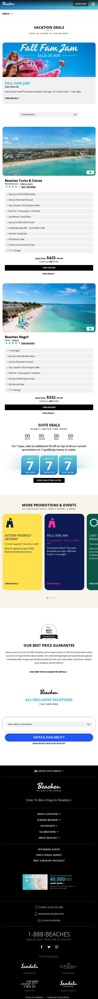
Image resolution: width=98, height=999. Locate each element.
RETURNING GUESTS (49, 849)
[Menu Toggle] (92, 3)
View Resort (49, 273)
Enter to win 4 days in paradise (49, 800)
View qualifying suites (49, 480)
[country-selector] (49, 114)
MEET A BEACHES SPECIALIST (49, 860)
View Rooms (49, 267)
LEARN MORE (57, 883)
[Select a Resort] (49, 724)
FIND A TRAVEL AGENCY (49, 854)
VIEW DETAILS (13, 98)
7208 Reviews (28, 343)
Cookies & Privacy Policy (58, 997)
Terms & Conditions (34, 997)
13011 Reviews (28, 187)
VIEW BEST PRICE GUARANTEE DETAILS (49, 671)
